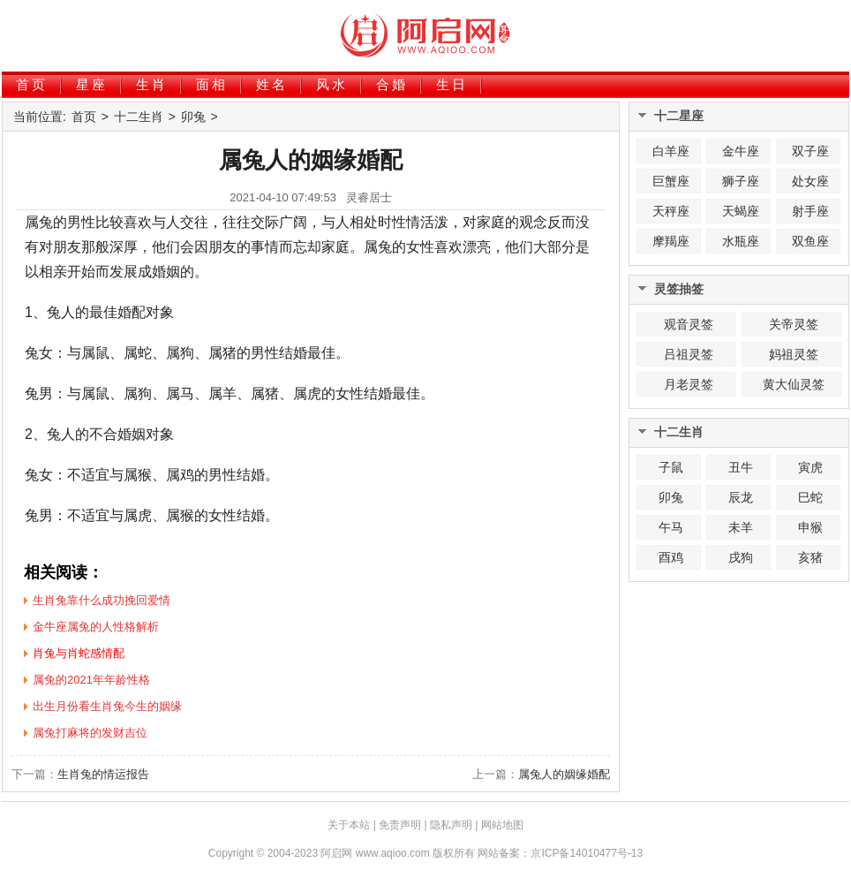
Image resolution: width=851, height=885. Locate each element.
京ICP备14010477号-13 (587, 853)
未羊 (740, 527)
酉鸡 (671, 557)
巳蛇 (810, 497)
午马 (671, 527)
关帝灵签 (793, 324)
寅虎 (810, 467)
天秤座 (670, 211)
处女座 (810, 181)
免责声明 (400, 825)
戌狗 (740, 557)
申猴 (810, 527)
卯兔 (193, 117)
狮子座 (740, 181)
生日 (452, 84)
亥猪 (810, 557)
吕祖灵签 (688, 354)
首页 (32, 84)
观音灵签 (688, 324)
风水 (332, 84)
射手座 (810, 211)
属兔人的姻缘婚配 (564, 774)
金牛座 (740, 151)
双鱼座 (810, 241)
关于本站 (349, 825)
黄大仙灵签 (794, 384)
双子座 (810, 151)
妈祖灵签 (793, 354)
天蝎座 (740, 211)
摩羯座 (670, 241)
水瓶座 (740, 241)
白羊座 (670, 151)
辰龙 (740, 497)
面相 (212, 84)
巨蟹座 (670, 181)
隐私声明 (451, 825)
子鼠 (671, 467)
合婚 (392, 84)
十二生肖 (138, 117)
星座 (92, 84)
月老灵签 (688, 384)
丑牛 (740, 467)
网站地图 (502, 825)
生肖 (152, 84)
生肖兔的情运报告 (103, 774)
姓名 (272, 84)
